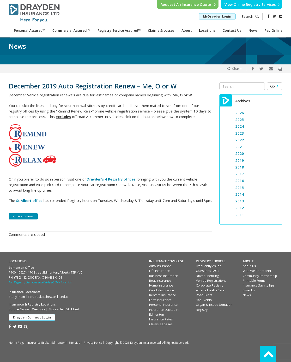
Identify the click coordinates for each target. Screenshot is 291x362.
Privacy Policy (93, 343)
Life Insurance (159, 270)
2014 (239, 194)
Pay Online (273, 30)
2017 (239, 173)
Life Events (204, 300)
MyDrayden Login (217, 16)
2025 (239, 119)
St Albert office (29, 200)
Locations (207, 30)
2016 (239, 180)
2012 (239, 207)
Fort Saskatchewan (42, 296)
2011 (239, 214)
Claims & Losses (161, 30)
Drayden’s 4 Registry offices (111, 179)
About (187, 30)
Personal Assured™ (29, 30)
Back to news (22, 216)
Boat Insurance (160, 280)
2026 (239, 112)
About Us (249, 266)
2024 (239, 126)
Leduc (64, 296)
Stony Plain (17, 296)
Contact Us (232, 30)
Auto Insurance (160, 266)
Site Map (74, 343)
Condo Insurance (161, 290)
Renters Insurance (162, 295)
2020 (239, 153)
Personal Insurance (163, 304)
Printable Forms (254, 280)
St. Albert (72, 309)
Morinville (56, 309)
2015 (239, 187)
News (253, 30)
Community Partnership (260, 276)
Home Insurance (161, 285)
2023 (239, 133)
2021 (239, 146)
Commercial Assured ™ (71, 30)
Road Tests (204, 295)
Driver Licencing (207, 276)
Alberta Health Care (210, 290)
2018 (239, 167)
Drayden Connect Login (32, 317)
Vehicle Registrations (211, 280)
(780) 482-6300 (24, 277)
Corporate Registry (209, 285)
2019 (239, 160)
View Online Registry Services (252, 4)
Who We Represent (257, 270)
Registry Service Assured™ (119, 30)
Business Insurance (163, 276)
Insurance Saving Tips (259, 285)
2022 (239, 139)
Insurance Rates (161, 319)
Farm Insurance (160, 300)
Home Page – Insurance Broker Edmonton (37, 343)
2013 (239, 201)
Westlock (38, 309)
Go (274, 86)
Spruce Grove (19, 309)
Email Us (249, 290)
